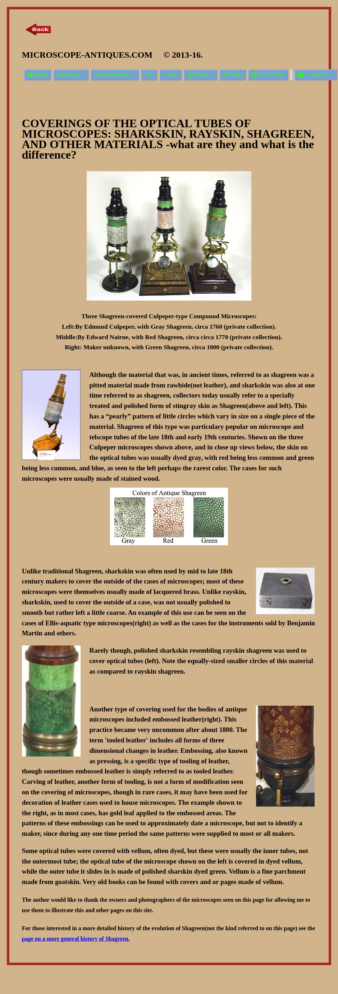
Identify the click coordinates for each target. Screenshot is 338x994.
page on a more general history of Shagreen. (76, 939)
